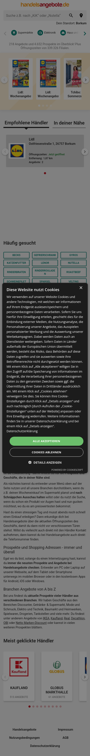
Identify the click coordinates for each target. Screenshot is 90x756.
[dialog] (45, 378)
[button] (45, 462)
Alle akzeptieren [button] (46, 441)
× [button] (80, 288)
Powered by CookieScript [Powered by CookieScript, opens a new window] (67, 469)
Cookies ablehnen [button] (46, 452)
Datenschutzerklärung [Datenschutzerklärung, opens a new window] (21, 431)
